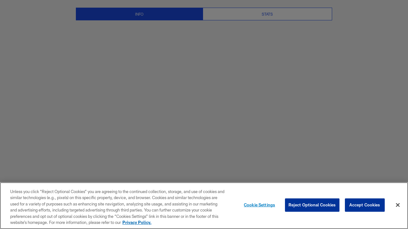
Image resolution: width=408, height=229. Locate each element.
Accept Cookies (364, 204)
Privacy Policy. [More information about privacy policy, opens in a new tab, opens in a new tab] (136, 222)
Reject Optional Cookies (312, 204)
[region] (204, 205)
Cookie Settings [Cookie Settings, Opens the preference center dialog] (259, 204)
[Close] (398, 205)
